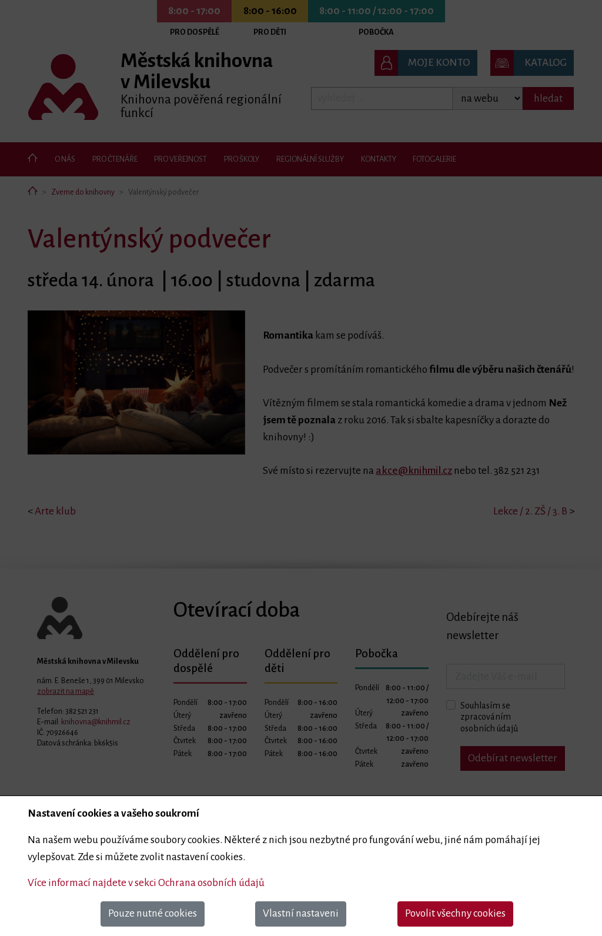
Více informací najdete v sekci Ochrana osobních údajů (146, 882)
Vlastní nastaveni (301, 913)
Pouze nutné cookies (152, 913)
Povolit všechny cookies (455, 913)
